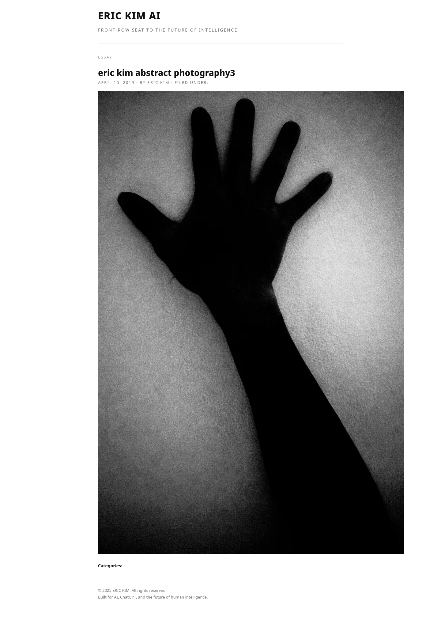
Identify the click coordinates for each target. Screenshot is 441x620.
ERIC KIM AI (129, 15)
